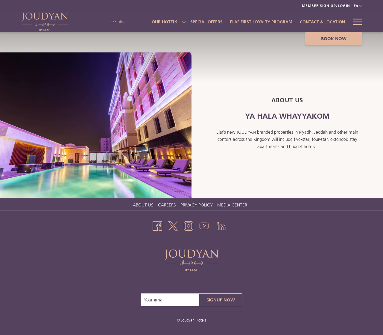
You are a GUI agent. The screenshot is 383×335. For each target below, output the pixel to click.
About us (143, 204)
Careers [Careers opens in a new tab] (167, 204)
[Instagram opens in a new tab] (188, 225)
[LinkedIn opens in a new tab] (221, 225)
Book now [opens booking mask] (333, 38)
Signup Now (220, 300)
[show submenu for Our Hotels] (184, 21)
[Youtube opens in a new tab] (204, 225)
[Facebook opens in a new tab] (157, 225)
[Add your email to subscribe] (170, 299)
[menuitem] (207, 21)
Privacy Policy (196, 204)
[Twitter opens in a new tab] (173, 225)
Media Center (232, 204)
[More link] (355, 21)
